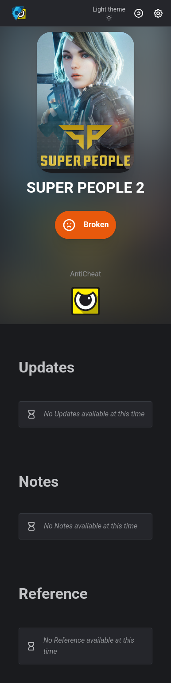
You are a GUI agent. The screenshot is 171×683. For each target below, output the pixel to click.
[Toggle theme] (109, 13)
